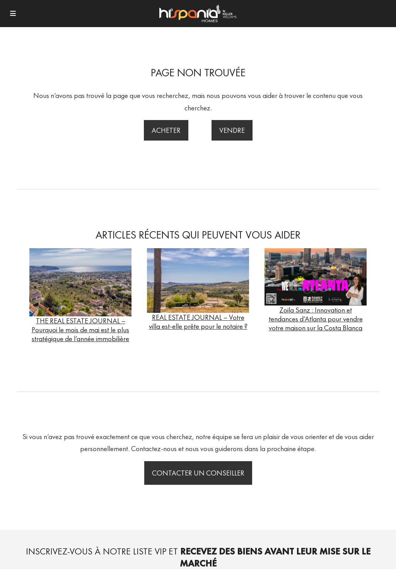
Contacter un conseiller (198, 473)
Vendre (232, 130)
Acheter (166, 130)
